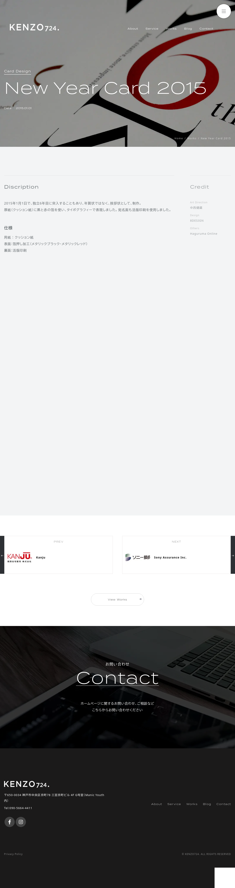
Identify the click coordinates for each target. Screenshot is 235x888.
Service (151, 28)
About (133, 28)
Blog (188, 28)
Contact (206, 28)
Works (171, 28)
